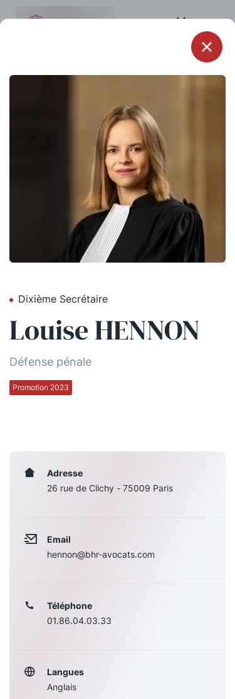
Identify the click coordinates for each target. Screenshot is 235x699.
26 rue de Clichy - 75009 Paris (110, 488)
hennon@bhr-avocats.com (101, 554)
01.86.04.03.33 (79, 620)
